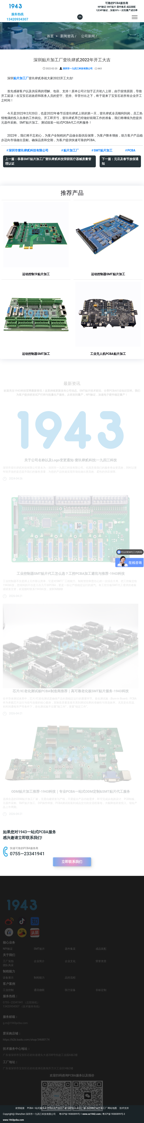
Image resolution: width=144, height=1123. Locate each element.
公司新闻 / (89, 36)
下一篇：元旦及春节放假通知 (120, 161)
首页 (50, 36)
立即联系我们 (72, 862)
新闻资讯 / (68, 36)
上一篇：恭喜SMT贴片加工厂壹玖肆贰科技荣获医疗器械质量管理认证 (48, 161)
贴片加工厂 (21, 78)
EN (80, 17)
